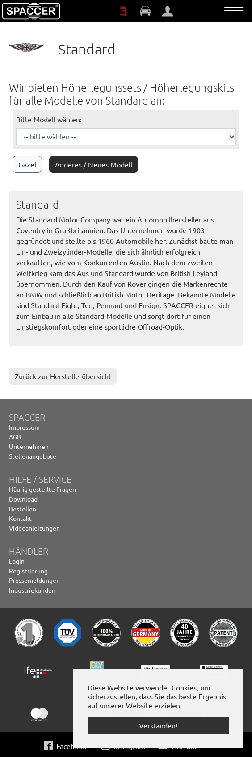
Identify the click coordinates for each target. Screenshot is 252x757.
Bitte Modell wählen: (49, 119)
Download (23, 499)
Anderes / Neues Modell (93, 164)
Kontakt (20, 518)
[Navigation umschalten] (233, 10)
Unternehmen (29, 446)
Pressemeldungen (34, 580)
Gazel (27, 164)
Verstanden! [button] (158, 725)
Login (17, 561)
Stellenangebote (32, 456)
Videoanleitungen (34, 528)
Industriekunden (32, 590)
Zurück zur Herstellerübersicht (63, 376)
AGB (15, 437)
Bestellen (22, 509)
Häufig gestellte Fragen (42, 489)
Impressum (24, 427)
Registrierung (28, 571)
